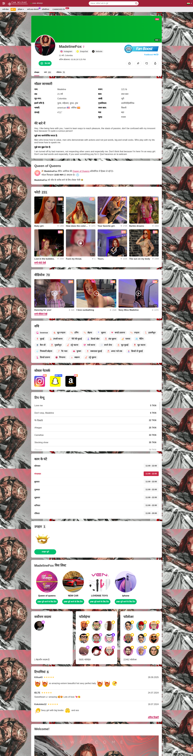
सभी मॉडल (5, 9)
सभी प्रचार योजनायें (33, 9)
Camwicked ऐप (59, 9)
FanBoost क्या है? (151, 55)
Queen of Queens (81, 171)
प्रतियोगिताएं (45, 9)
